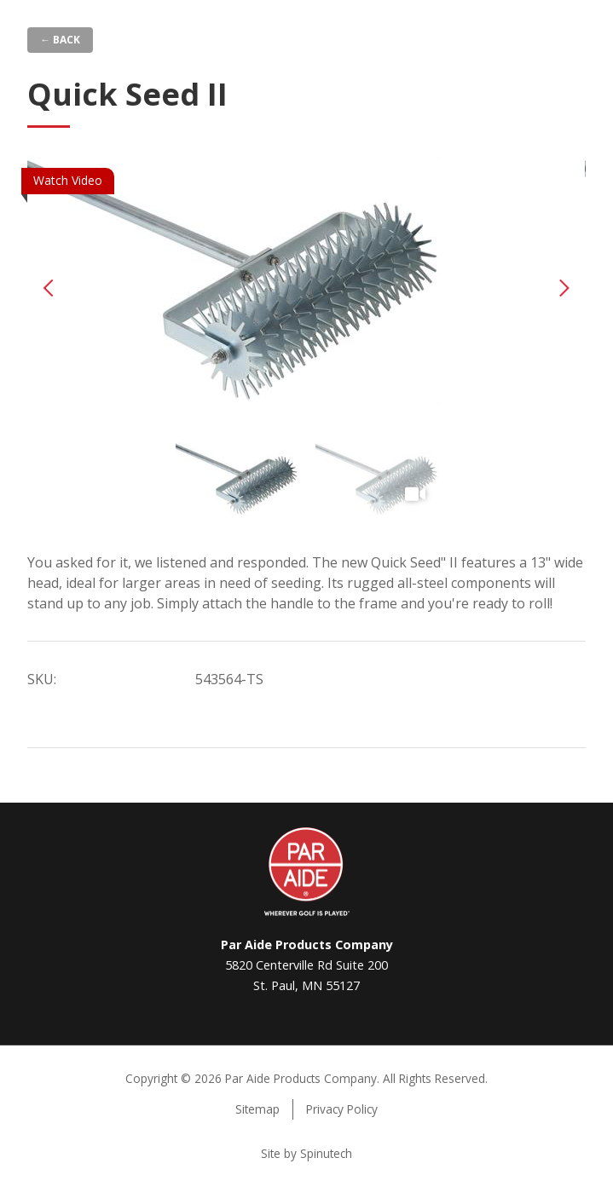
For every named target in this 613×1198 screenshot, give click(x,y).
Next (564, 288)
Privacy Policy (342, 1109)
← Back (60, 39)
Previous (48, 288)
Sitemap (257, 1109)
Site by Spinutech (306, 1153)
